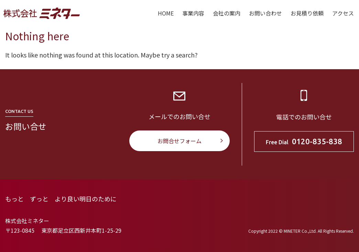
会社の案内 (226, 13)
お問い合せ (25, 126)
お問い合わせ (265, 13)
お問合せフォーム (179, 141)
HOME (166, 13)
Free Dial (304, 141)
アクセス (343, 13)
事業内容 (193, 13)
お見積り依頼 (307, 13)
